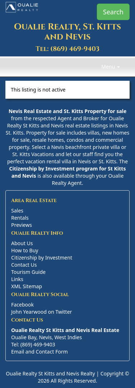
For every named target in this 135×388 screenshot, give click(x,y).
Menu (110, 66)
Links (17, 279)
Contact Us (24, 264)
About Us (22, 243)
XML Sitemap (26, 286)
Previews (21, 224)
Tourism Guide (28, 271)
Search (113, 12)
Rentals (19, 217)
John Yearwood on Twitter (41, 311)
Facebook (22, 304)
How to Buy (24, 250)
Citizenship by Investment (41, 257)
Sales (17, 210)
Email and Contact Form (39, 351)
